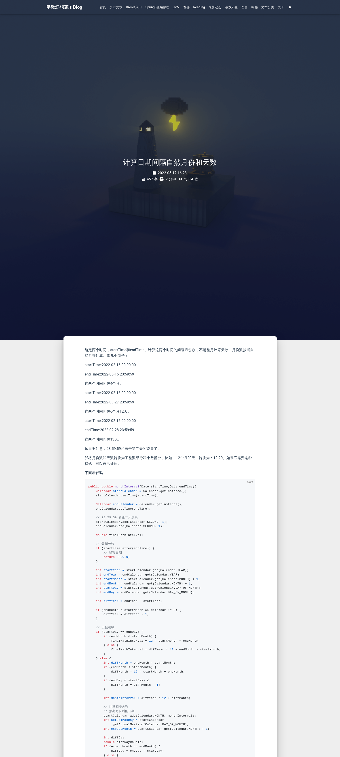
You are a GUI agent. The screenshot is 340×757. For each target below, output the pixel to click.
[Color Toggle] (290, 7)
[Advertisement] (30, 418)
